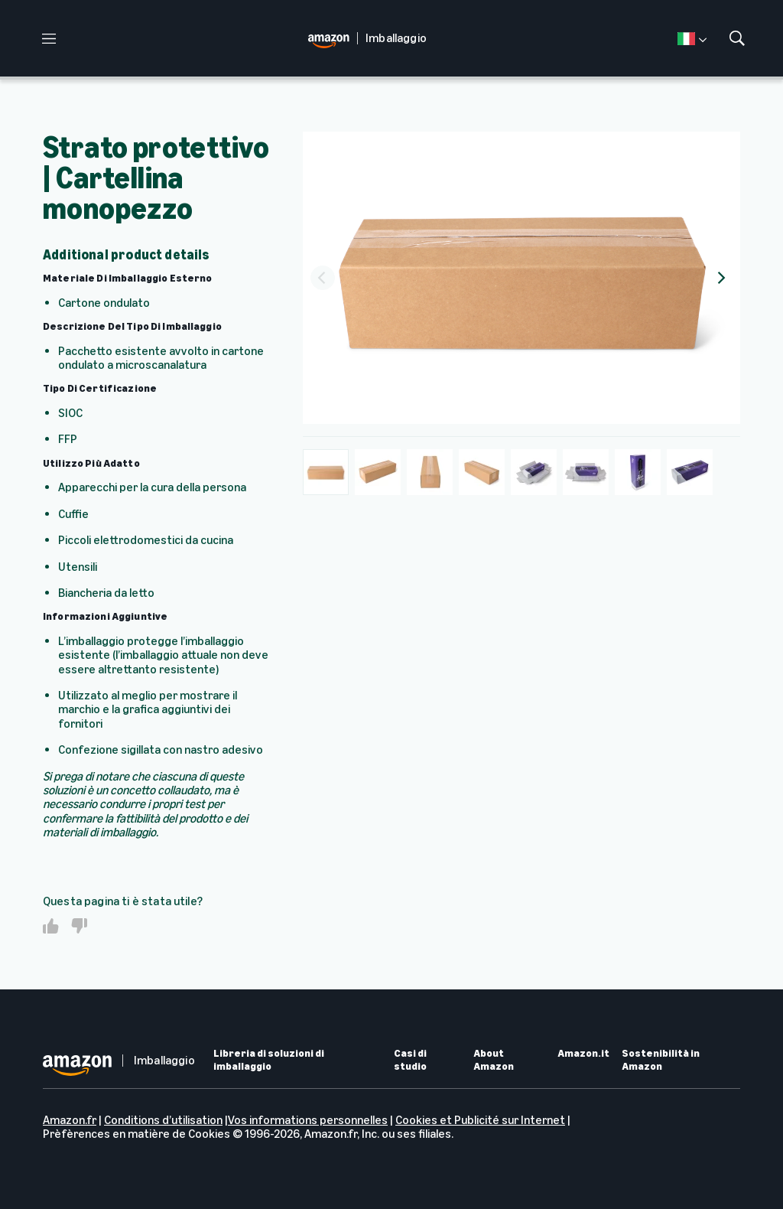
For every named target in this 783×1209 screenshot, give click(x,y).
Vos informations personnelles (308, 1120)
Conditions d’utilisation (163, 1120)
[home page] (332, 38)
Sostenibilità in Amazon (661, 1060)
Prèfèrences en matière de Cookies (136, 1133)
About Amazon (493, 1060)
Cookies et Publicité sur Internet (480, 1120)
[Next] (720, 278)
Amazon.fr (69, 1120)
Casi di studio (410, 1060)
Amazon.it (583, 1054)
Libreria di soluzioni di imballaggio (268, 1060)
